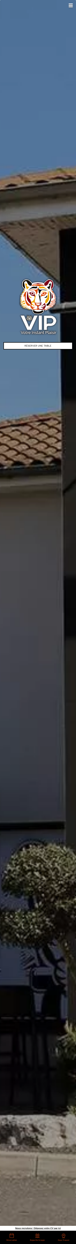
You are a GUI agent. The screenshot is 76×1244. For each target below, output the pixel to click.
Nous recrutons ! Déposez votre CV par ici (38, 1228)
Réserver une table (38, 345)
